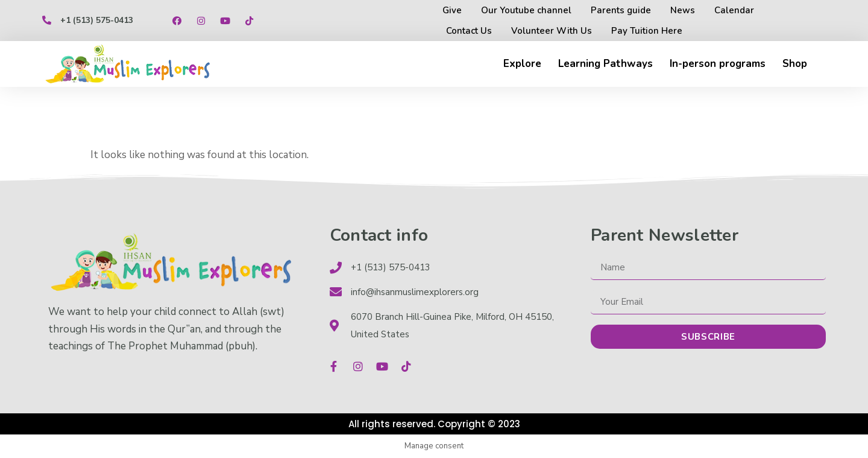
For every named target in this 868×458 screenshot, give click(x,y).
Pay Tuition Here (646, 31)
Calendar (734, 10)
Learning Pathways (605, 64)
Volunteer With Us (551, 31)
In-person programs (718, 64)
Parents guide (621, 10)
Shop (794, 64)
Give (452, 10)
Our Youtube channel (526, 10)
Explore (522, 64)
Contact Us (469, 31)
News (682, 10)
